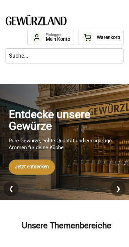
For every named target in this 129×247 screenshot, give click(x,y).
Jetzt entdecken (32, 167)
